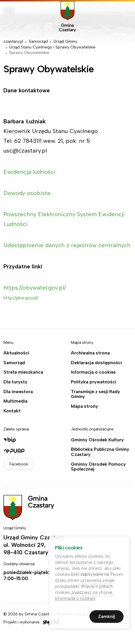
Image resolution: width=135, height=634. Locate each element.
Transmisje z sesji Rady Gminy (95, 394)
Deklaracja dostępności (96, 362)
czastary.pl (13, 41)
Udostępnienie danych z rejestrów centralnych (66, 245)
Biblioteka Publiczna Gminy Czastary (100, 452)
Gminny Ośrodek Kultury (97, 439)
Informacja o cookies (93, 372)
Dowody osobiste (27, 193)
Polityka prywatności (93, 382)
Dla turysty (15, 382)
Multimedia (15, 401)
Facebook (18, 464)
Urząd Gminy (65, 41)
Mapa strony (84, 406)
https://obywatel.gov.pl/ (34, 287)
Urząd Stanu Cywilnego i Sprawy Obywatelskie (52, 47)
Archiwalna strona (90, 353)
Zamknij (106, 618)
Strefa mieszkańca (23, 372)
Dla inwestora (18, 391)
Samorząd (38, 41)
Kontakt (12, 410)
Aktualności (16, 353)
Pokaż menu (9, 13)
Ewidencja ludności (29, 171)
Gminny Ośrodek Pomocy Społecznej (98, 467)
